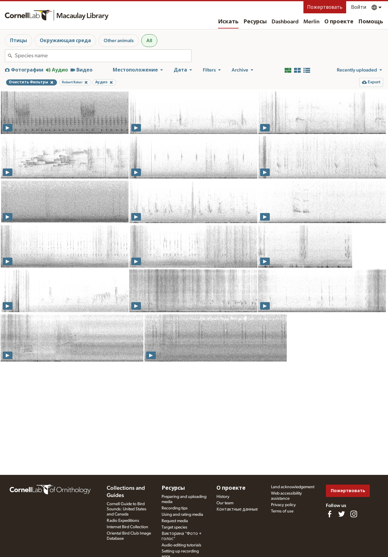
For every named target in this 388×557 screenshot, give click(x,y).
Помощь (370, 22)
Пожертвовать (325, 7)
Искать (228, 22)
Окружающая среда (65, 40)
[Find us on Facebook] (329, 514)
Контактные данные (237, 509)
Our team (224, 503)
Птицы (18, 40)
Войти (358, 7)
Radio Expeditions (123, 521)
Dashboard (285, 22)
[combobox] (103, 56)
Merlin (311, 22)
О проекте (338, 22)
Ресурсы (255, 22)
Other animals (119, 40)
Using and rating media (182, 514)
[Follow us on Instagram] (353, 514)
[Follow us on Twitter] (341, 514)
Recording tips (175, 508)
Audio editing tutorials (181, 545)
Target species (174, 527)
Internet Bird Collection (127, 527)
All (149, 40)
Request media (175, 521)
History (222, 497)
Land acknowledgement (292, 487)
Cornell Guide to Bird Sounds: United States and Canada (126, 509)
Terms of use (282, 511)
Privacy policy (283, 505)
